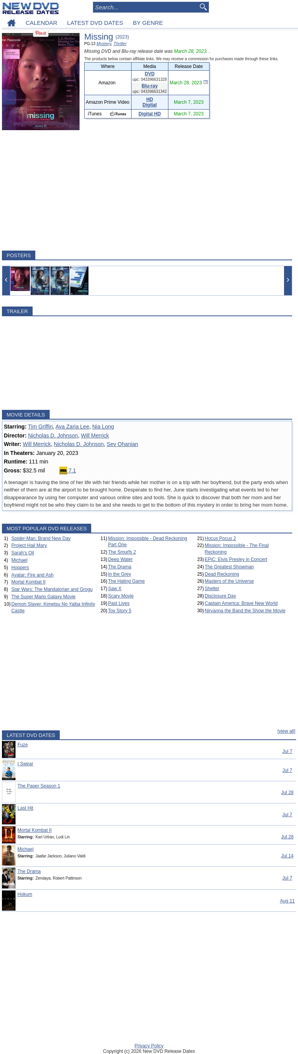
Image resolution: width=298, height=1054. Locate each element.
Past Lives (118, 603)
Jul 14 (287, 856)
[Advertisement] (147, 190)
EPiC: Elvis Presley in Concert (236, 559)
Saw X (114, 588)
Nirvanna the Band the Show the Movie (245, 610)
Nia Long (103, 426)
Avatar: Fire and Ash (32, 575)
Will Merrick (95, 435)
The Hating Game (126, 581)
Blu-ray (150, 86)
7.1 (67, 470)
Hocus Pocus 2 (220, 538)
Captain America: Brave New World (241, 603)
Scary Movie (120, 596)
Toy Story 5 (119, 610)
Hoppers (20, 567)
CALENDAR (41, 22)
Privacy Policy (149, 1046)
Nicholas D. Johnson (53, 435)
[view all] (286, 731)
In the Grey (119, 574)
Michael (19, 560)
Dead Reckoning (222, 574)
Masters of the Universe (229, 581)
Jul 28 (287, 792)
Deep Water (120, 559)
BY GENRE (148, 22)
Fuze (22, 744)
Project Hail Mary (29, 545)
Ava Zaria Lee (72, 426)
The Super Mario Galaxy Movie (43, 596)
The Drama (119, 567)
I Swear (25, 764)
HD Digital (149, 102)
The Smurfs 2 (122, 552)
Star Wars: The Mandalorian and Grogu (51, 589)
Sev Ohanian (122, 444)
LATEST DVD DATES (95, 22)
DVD (149, 74)
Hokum (24, 894)
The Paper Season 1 (38, 786)
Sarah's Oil (22, 553)
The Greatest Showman (229, 567)
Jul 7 (287, 751)
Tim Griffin (40, 426)
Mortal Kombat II (28, 582)
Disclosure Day (220, 596)
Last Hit (25, 808)
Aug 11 (287, 901)
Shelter (212, 588)
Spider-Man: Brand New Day (41, 538)
